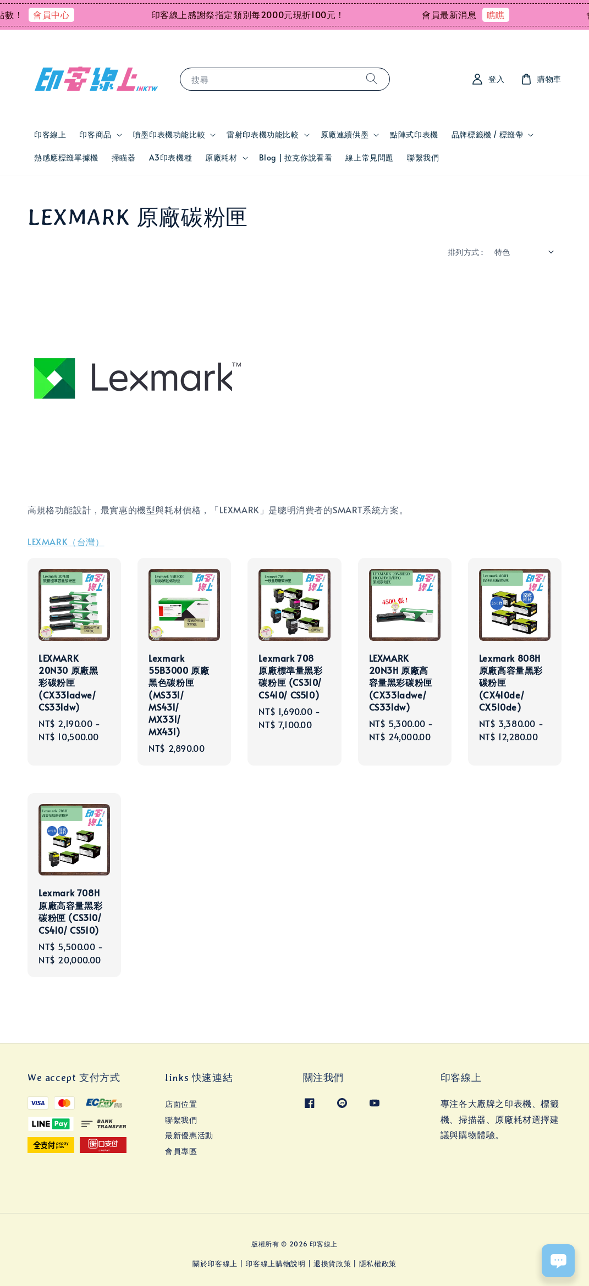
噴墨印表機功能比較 (169, 135)
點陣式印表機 (414, 134)
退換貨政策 (332, 1263)
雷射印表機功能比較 (263, 135)
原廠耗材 (221, 158)
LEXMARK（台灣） (65, 541)
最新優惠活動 (189, 1135)
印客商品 (95, 135)
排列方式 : (465, 252)
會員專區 (181, 1151)
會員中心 (66, 14)
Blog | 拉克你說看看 (296, 157)
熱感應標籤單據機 (66, 157)
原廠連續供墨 (345, 135)
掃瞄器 (124, 157)
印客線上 (50, 134)
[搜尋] (371, 79)
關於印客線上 (215, 1263)
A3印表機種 (170, 157)
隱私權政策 (378, 1263)
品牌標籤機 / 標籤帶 (488, 135)
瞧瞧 (511, 14)
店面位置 (181, 1104)
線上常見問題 (369, 157)
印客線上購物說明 (275, 1263)
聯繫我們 (423, 157)
